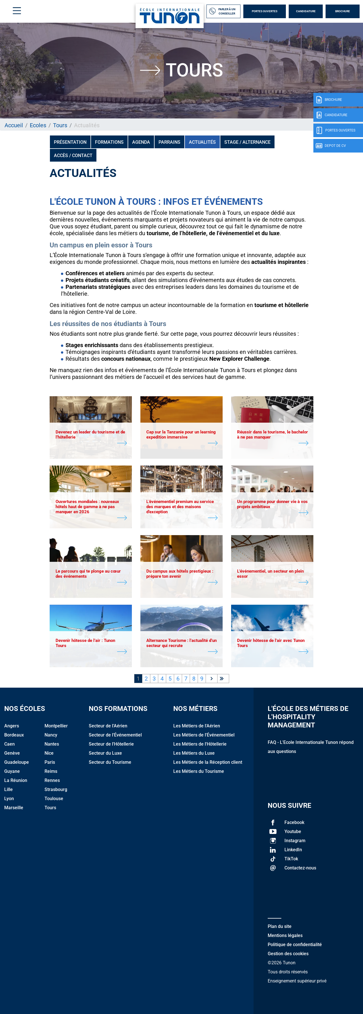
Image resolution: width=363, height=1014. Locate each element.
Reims (51, 771)
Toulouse (54, 798)
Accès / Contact (73, 155)
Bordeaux (14, 735)
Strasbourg (56, 789)
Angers (11, 726)
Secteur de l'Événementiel (115, 735)
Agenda (141, 142)
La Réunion (15, 780)
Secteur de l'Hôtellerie (111, 744)
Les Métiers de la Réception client (207, 762)
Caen (9, 744)
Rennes (52, 780)
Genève (12, 753)
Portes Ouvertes (264, 11)
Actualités (202, 142)
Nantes (52, 744)
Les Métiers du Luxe (194, 753)
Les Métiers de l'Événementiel (204, 735)
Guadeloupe (16, 762)
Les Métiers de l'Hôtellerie (200, 744)
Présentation (70, 142)
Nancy (51, 735)
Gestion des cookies (288, 953)
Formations (109, 142)
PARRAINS (169, 142)
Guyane (12, 771)
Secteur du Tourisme (110, 762)
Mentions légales (285, 935)
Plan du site (280, 926)
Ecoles (38, 125)
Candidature (306, 11)
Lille (8, 789)
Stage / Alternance (247, 142)
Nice (49, 753)
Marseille (13, 807)
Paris (50, 762)
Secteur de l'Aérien (108, 726)
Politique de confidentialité (295, 944)
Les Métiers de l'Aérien (196, 726)
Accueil (14, 125)
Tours (60, 125)
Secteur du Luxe (105, 753)
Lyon (9, 798)
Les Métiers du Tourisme (198, 771)
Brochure (342, 11)
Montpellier (56, 726)
